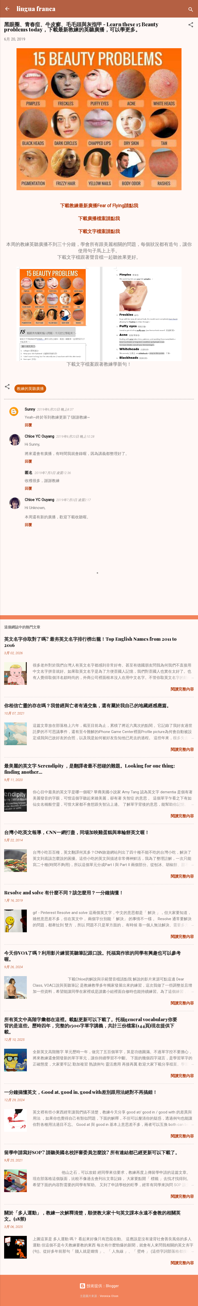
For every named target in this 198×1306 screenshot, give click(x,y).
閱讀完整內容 (182, 689)
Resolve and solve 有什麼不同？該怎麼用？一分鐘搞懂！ (63, 892)
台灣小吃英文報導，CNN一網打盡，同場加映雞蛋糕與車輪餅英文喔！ (76, 832)
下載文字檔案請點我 (99, 231)
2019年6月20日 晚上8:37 (55, 409)
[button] (191, 26)
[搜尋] (191, 10)
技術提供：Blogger (99, 1286)
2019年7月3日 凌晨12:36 (53, 473)
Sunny (30, 409)
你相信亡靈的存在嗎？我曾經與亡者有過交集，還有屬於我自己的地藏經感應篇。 (87, 705)
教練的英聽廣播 (30, 388)
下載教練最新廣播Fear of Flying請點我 (99, 205)
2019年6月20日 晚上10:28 (75, 436)
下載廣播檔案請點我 (99, 218)
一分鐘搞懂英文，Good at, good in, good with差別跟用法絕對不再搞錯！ (80, 1092)
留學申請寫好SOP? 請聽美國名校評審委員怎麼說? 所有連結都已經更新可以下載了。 (92, 1152)
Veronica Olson (109, 1296)
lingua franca (35, 9)
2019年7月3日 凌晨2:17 (73, 500)
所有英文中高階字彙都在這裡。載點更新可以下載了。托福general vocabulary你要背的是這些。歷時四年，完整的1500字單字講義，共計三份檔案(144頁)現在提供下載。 (90, 1025)
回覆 (28, 425)
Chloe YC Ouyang (39, 436)
